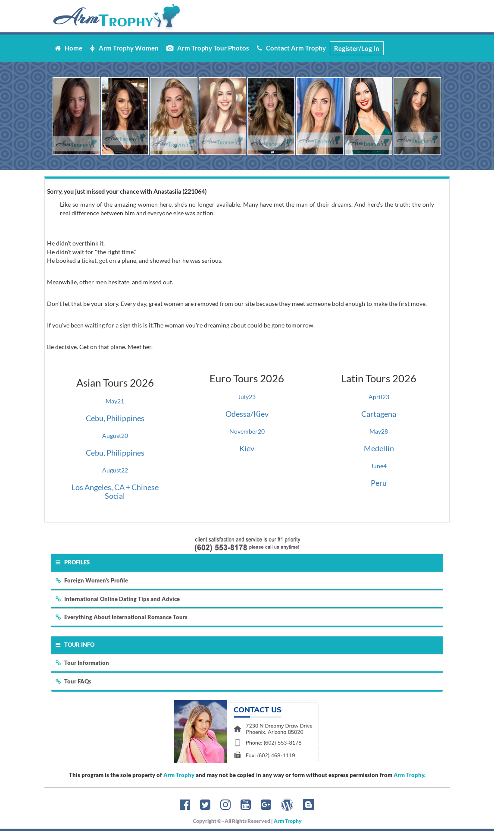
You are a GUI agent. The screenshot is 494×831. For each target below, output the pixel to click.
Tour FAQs (73, 681)
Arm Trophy (178, 774)
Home (68, 48)
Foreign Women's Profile (92, 580)
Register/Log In (356, 48)
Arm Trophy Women (124, 48)
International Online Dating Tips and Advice (118, 598)
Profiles (73, 562)
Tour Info (75, 644)
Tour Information (82, 662)
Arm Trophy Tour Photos (207, 48)
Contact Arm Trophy (291, 48)
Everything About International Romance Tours (122, 617)
